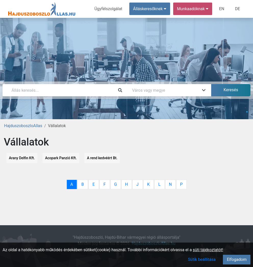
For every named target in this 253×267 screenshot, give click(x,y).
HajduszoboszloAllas (23, 125)
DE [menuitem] (237, 8)
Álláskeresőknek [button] (149, 8)
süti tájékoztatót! (208, 249)
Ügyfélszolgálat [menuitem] (108, 8)
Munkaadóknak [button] (192, 8)
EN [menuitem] (221, 8)
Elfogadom (237, 259)
